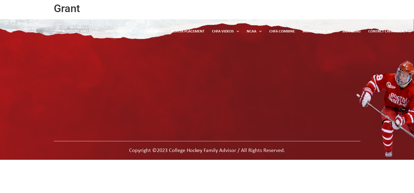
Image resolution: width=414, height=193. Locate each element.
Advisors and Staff (96, 31)
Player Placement (199, 31)
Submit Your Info (324, 31)
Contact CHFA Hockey (389, 31)
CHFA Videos (235, 31)
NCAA (263, 31)
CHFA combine (144, 90)
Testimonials (164, 31)
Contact (218, 68)
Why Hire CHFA (133, 31)
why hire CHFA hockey (151, 101)
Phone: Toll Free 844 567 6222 (308, 63)
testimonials (141, 68)
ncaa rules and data (149, 57)
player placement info (150, 79)
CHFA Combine (289, 31)
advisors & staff (226, 57)
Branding (355, 31)
